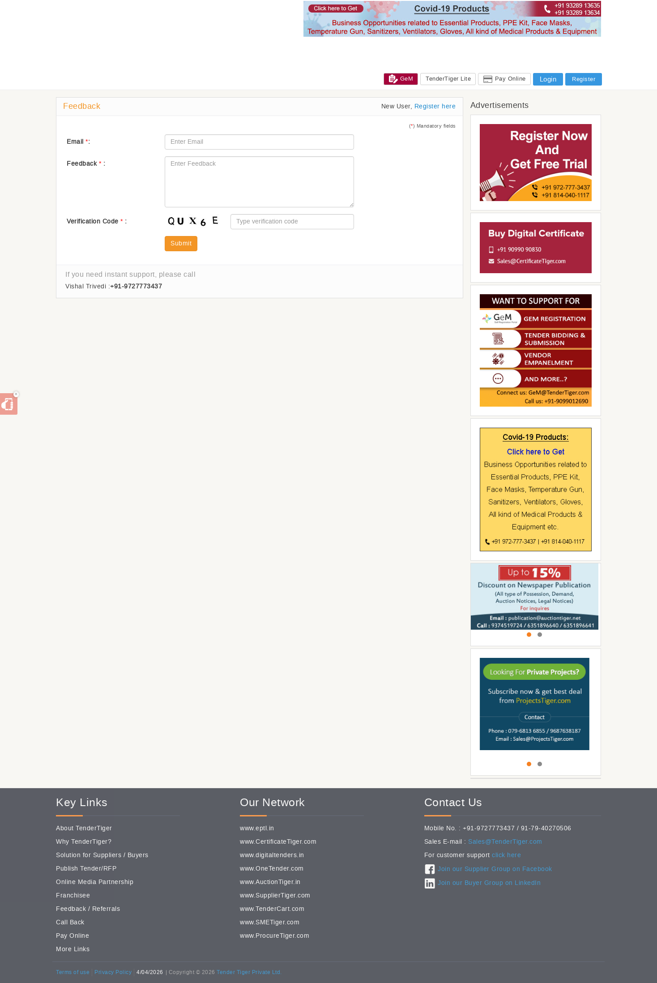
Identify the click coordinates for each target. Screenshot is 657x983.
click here (506, 855)
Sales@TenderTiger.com (505, 841)
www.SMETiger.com (269, 922)
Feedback (71, 909)
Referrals (106, 909)
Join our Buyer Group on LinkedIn (489, 883)
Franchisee (73, 895)
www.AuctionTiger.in (270, 882)
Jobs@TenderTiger (524, 48)
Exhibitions (452, 48)
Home (286, 48)
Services (571, 48)
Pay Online (510, 78)
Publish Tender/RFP (86, 868)
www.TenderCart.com (272, 909)
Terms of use (73, 972)
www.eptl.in (257, 828)
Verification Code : (97, 221)
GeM (401, 79)
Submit (181, 243)
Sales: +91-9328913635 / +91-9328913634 (309, 60)
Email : (78, 141)
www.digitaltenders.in (272, 855)
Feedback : (86, 163)
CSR (483, 48)
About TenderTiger (84, 828)
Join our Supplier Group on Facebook (495, 869)
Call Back (70, 922)
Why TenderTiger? (83, 841)
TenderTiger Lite (448, 78)
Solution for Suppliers (88, 855)
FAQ (591, 60)
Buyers (138, 855)
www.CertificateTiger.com (278, 841)
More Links (73, 949)
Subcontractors (406, 48)
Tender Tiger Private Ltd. (249, 972)
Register (583, 79)
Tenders (314, 48)
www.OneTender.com (272, 868)
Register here (435, 106)
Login (548, 79)
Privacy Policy (113, 972)
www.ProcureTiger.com (274, 935)
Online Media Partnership (94, 882)
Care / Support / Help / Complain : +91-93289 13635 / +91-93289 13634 (476, 60)
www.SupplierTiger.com (275, 895)
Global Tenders (355, 48)
